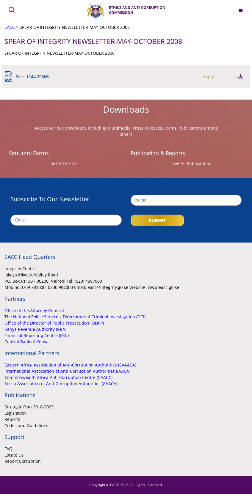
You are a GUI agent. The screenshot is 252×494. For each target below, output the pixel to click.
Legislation (15, 413)
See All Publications (191, 163)
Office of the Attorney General (34, 310)
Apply (208, 76)
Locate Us (14, 455)
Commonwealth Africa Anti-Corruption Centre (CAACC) (58, 377)
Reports (12, 419)
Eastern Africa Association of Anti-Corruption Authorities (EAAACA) (70, 365)
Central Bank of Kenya (26, 341)
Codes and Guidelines (26, 425)
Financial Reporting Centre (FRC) (36, 335)
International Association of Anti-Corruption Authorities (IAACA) (67, 371)
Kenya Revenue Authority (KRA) (35, 329)
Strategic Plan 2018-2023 (29, 407)
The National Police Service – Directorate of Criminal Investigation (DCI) (74, 317)
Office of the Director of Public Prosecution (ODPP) (54, 323)
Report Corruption (22, 461)
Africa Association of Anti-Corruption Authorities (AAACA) (61, 383)
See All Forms (64, 163)
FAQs (9, 448)
